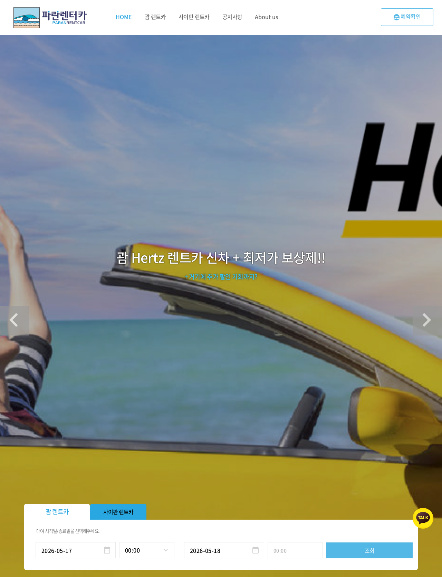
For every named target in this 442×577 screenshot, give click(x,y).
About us (266, 16)
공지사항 (232, 16)
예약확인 (407, 16)
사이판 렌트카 (194, 16)
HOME (124, 16)
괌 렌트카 (155, 16)
